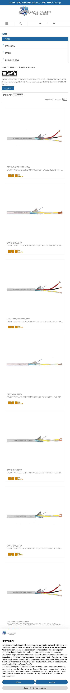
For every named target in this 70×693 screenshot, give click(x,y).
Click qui (57, 2)
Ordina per (7, 95)
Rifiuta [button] (18, 682)
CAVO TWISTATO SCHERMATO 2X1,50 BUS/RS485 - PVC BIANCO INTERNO (35, 548)
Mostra (58, 99)
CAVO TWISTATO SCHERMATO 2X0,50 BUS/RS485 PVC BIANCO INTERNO (35, 245)
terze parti (39, 652)
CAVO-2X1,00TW (14, 470)
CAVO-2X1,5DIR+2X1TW (18, 621)
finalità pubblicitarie (51, 659)
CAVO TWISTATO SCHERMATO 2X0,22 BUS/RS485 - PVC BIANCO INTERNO (35, 397)
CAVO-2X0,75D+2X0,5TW (18, 318)
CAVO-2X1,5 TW (14, 545)
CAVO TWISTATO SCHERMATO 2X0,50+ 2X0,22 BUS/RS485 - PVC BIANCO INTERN (35, 169)
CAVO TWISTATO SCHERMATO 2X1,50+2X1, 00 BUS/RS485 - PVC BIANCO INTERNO (35, 624)
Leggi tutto (8, 88)
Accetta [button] (51, 682)
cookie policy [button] (58, 650)
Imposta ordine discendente (25, 95)
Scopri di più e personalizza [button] (35, 688)
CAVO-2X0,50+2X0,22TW (18, 167)
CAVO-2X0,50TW (14, 243)
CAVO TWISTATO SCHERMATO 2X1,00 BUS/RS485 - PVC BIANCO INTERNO (35, 472)
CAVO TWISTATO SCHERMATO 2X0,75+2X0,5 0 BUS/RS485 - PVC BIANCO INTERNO (35, 321)
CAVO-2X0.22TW (14, 394)
